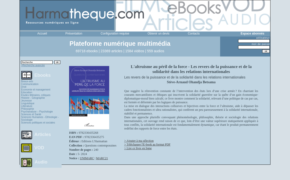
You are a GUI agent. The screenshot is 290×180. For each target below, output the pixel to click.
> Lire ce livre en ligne (138, 148)
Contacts (194, 33)
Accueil (42, 33)
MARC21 (102, 158)
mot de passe (261, 44)
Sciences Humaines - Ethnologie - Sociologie (40, 118)
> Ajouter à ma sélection (139, 140)
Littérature (26, 106)
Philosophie (27, 109)
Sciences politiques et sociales (38, 122)
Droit (23, 87)
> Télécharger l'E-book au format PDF (147, 144)
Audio (41, 161)
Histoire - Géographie (33, 97)
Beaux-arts (27, 81)
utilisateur (263, 37)
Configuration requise (115, 33)
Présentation (73, 33)
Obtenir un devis (158, 33)
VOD (39, 147)
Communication (29, 84)
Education (26, 92)
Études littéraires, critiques (35, 95)
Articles (42, 134)
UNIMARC (87, 158)
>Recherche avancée (33, 65)
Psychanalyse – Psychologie (37, 111)
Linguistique (27, 103)
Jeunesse (26, 100)
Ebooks (42, 75)
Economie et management (35, 89)
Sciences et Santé (31, 114)
